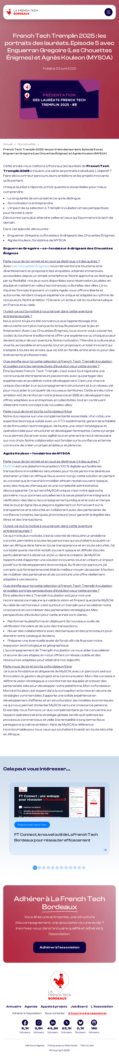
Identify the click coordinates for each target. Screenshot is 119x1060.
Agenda (31, 1006)
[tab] (35, 867)
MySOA (9, 466)
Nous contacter (55, 1013)
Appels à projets (54, 1006)
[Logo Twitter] (66, 1027)
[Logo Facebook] (25, 1027)
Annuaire (13, 1006)
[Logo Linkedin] (52, 1027)
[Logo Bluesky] (80, 1027)
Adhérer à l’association (60, 947)
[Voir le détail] (59, 818)
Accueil (7, 144)
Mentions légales (34, 1045)
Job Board (79, 1006)
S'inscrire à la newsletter (87, 1013)
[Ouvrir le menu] (109, 12)
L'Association (102, 1006)
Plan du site (87, 1045)
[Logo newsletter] (94, 1027)
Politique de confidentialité (62, 1045)
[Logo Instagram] (38, 1027)
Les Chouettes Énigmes (30, 266)
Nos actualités (27, 144)
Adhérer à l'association (27, 1013)
